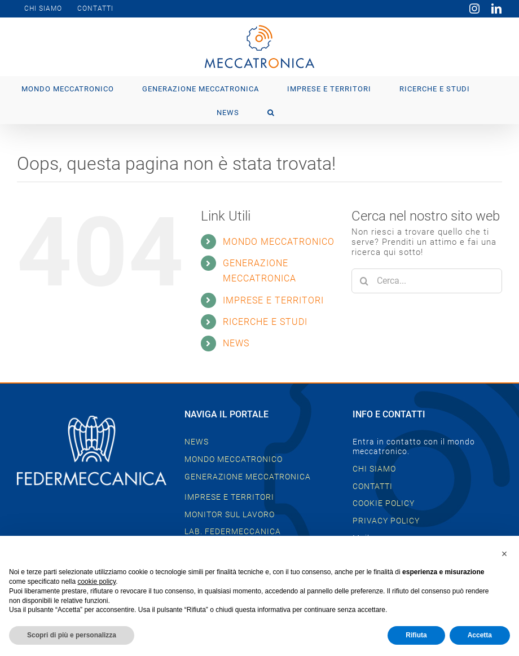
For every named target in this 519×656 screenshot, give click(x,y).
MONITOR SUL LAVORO (229, 514)
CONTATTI (373, 486)
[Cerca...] (426, 280)
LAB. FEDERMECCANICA (232, 531)
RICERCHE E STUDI (265, 321)
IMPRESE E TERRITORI (273, 300)
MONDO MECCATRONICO (279, 241)
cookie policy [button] (96, 581)
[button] (271, 112)
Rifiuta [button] (416, 635)
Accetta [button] (480, 635)
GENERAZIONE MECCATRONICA (247, 476)
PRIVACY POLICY (386, 520)
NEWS (236, 343)
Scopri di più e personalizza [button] (71, 635)
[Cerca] (363, 280)
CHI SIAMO (374, 468)
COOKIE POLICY (384, 503)
